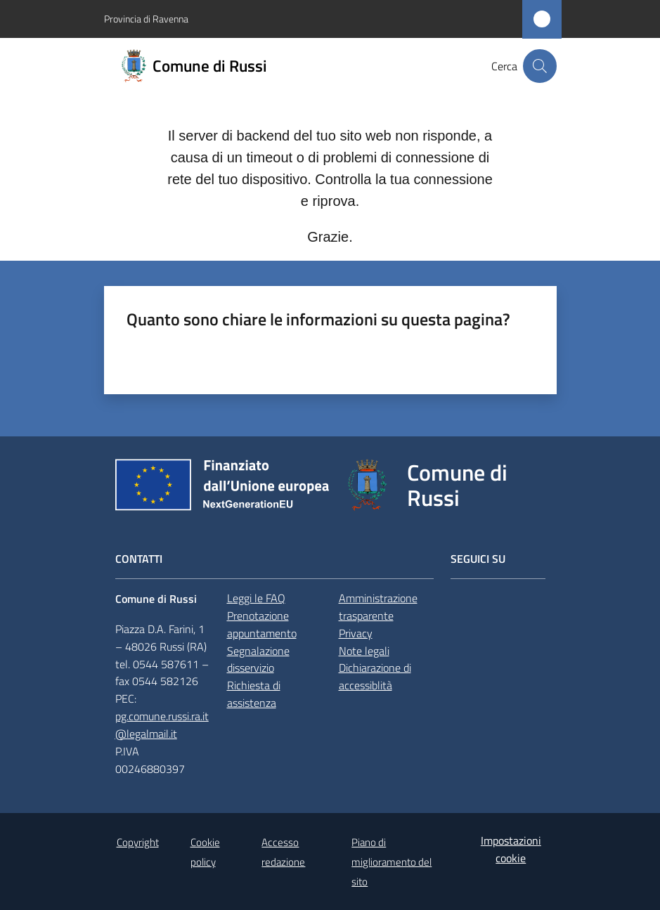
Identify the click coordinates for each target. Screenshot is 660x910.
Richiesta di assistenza (253, 694)
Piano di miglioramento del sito (391, 862)
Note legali (364, 650)
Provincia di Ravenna (146, 18)
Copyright (138, 842)
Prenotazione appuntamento (262, 624)
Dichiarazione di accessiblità (375, 676)
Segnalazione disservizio (258, 659)
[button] (540, 66)
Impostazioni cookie (511, 849)
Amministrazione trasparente (378, 607)
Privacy (356, 633)
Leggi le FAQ (256, 598)
